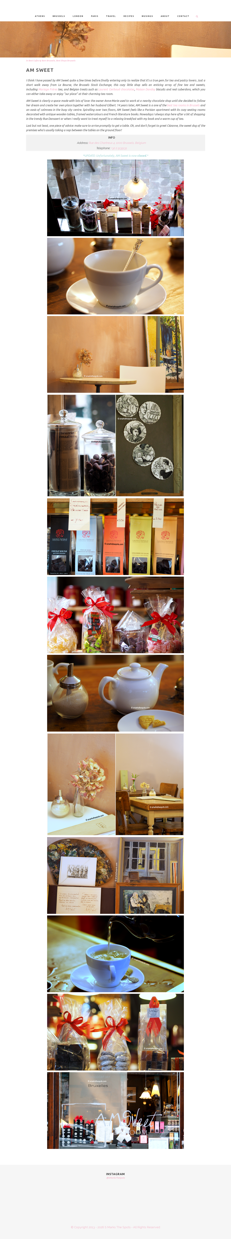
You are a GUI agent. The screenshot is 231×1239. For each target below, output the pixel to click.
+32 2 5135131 (119, 148)
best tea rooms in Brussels (183, 105)
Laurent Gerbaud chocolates (116, 89)
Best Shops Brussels (65, 60)
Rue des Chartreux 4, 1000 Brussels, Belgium (117, 143)
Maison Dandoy (145, 89)
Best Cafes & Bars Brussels (42, 60)
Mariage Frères (47, 89)
